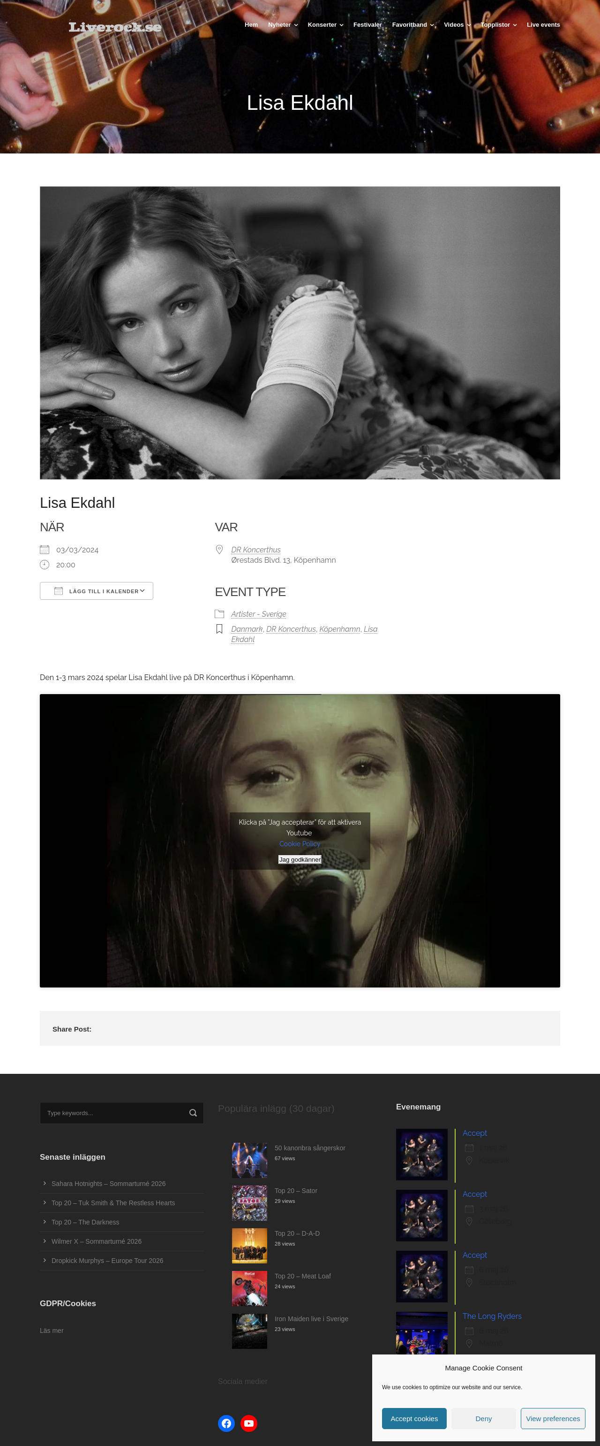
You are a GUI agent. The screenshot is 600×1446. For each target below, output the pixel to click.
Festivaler (367, 24)
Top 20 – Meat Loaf (303, 1276)
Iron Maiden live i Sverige (311, 1319)
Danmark (246, 629)
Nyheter (279, 24)
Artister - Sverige (258, 614)
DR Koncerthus (256, 549)
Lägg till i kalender (96, 591)
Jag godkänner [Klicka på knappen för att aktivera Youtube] (300, 859)
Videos (454, 24)
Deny (483, 1419)
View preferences (553, 1419)
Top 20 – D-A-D (297, 1233)
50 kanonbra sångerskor (310, 1148)
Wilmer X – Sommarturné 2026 (97, 1241)
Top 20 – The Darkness (86, 1222)
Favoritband (409, 24)
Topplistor (495, 24)
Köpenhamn (340, 629)
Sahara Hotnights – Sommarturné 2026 (109, 1183)
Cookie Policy (299, 844)
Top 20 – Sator (296, 1190)
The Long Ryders (492, 1316)
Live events (543, 24)
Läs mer (52, 1330)
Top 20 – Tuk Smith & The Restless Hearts (113, 1203)
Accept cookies (414, 1419)
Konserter (322, 24)
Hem (251, 24)
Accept (475, 1133)
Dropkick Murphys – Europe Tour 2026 (108, 1260)
